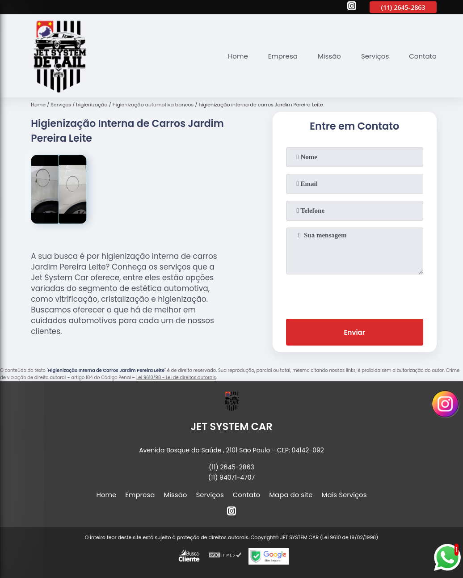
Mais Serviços (344, 494)
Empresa (283, 56)
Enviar (354, 332)
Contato (422, 56)
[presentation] (354, 294)
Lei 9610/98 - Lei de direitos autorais (176, 377)
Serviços (375, 56)
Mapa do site (290, 494)
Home (238, 56)
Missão (329, 56)
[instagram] (351, 7)
